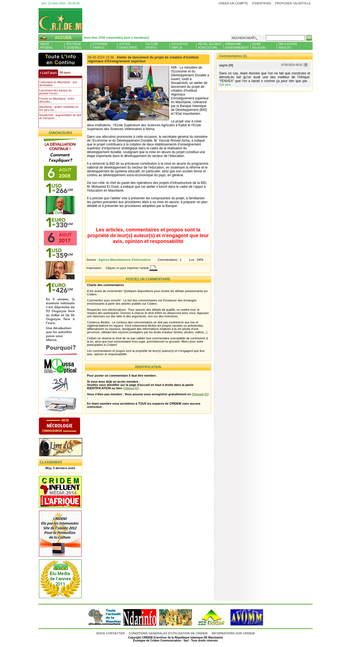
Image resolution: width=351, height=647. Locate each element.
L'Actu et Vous (60, 59)
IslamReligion (258, 46)
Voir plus (225, 84)
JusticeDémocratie (128, 46)
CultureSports (151, 46)
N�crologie (65, 426)
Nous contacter (110, 633)
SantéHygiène (46, 46)
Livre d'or (65, 448)
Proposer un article (293, 3)
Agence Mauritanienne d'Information (124, 259)
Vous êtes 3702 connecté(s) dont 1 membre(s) (116, 37)
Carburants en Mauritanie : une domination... (58, 84)
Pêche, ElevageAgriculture (210, 46)
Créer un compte (233, 3)
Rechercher (242, 38)
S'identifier (261, 3)
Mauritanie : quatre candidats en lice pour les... (58, 108)
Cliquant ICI (200, 394)
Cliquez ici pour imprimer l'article (127, 268)
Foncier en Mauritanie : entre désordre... (56, 100)
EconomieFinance (100, 46)
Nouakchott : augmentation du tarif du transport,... (60, 117)
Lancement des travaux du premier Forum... (55, 92)
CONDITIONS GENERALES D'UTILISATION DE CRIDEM (168, 633)
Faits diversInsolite (288, 46)
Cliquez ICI (130, 388)
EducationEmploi (180, 46)
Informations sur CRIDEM (233, 633)
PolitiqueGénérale (73, 46)
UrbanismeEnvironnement (237, 46)
